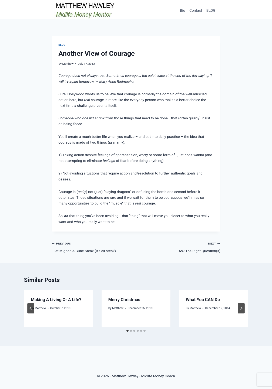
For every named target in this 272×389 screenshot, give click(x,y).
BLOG (210, 10)
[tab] (127, 331)
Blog (61, 44)
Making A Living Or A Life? (56, 299)
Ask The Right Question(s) (180, 246)
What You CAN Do (203, 299)
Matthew (68, 63)
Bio (182, 10)
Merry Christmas (124, 299)
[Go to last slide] (30, 308)
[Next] (241, 308)
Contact (196, 10)
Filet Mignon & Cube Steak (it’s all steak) (92, 246)
